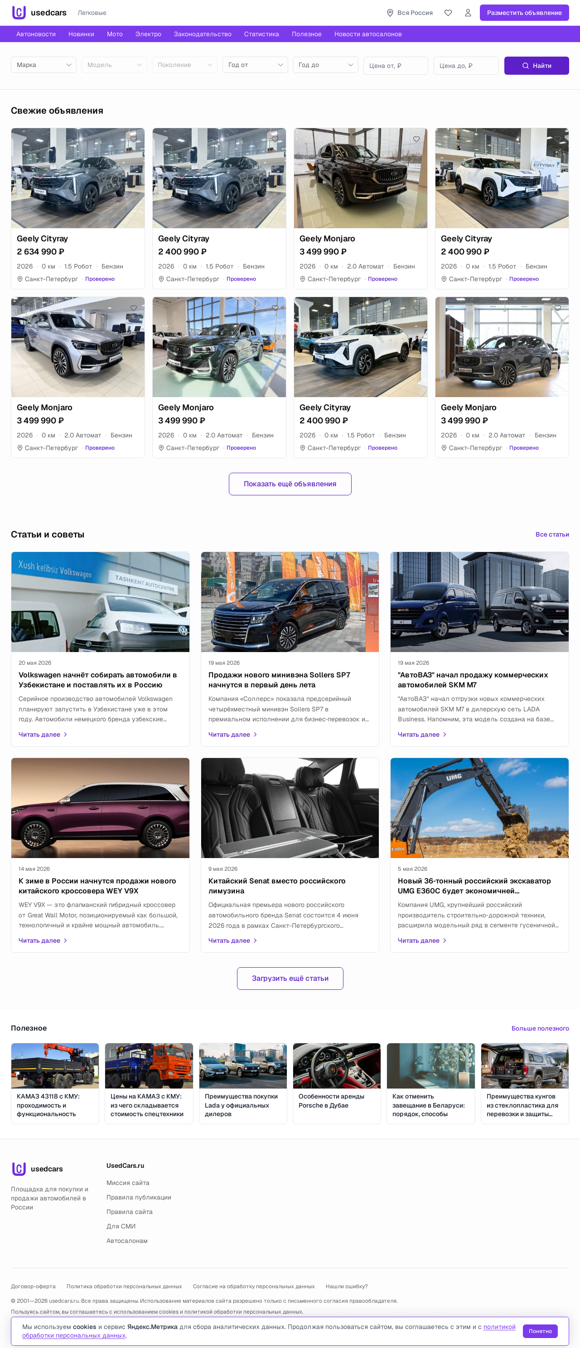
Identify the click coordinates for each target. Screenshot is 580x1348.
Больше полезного (540, 1028)
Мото (115, 34)
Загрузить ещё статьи (290, 978)
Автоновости (36, 34)
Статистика (261, 34)
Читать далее (43, 734)
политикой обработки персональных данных (243, 1311)
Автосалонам (127, 1241)
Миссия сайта (128, 1183)
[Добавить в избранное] (133, 139)
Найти (536, 66)
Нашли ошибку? (347, 1286)
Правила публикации (138, 1197)
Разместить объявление (524, 13)
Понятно (540, 1331)
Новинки (81, 34)
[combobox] (44, 65)
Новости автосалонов (368, 34)
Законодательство (203, 34)
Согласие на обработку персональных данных (254, 1286)
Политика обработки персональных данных (124, 1286)
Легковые (91, 13)
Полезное (307, 34)
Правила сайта (129, 1212)
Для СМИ (120, 1226)
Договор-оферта (33, 1286)
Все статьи (552, 534)
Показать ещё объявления (290, 484)
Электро (148, 34)
